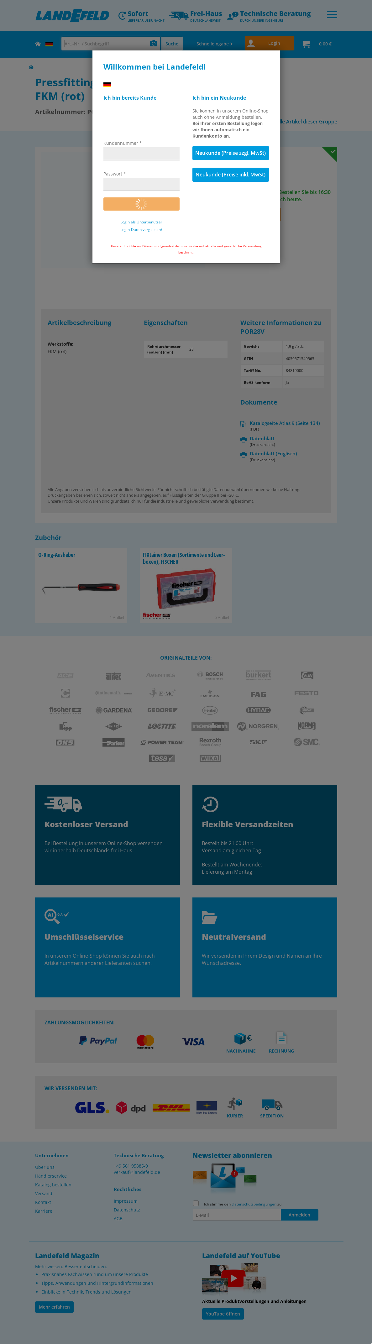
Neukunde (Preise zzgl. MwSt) (230, 152)
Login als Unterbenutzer (141, 222)
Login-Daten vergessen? (141, 229)
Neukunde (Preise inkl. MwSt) (230, 174)
